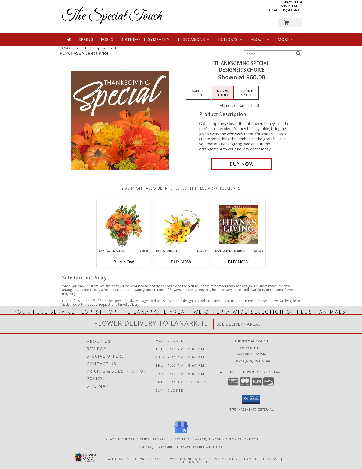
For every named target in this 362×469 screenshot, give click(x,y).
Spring (86, 39)
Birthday (131, 39)
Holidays (230, 39)
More (286, 39)
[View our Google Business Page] (181, 433)
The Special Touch (112, 16)
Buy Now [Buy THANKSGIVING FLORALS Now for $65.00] (238, 262)
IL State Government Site (200, 447)
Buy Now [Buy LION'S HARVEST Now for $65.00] (181, 262)
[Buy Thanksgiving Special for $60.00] (241, 164)
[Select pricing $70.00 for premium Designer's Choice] (246, 93)
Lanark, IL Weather (156, 447)
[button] (290, 22)
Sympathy (161, 39)
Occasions (196, 39)
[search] (298, 53)
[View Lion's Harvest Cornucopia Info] (181, 224)
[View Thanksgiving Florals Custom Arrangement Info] (238, 224)
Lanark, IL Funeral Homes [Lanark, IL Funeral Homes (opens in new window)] (126, 439)
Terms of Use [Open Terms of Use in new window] (195, 462)
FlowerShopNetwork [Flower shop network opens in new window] (184, 459)
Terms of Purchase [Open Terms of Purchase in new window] (261, 459)
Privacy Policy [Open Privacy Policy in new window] (223, 459)
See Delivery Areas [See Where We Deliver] (239, 324)
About (260, 39)
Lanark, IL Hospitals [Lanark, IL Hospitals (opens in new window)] (171, 439)
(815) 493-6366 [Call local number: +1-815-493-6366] (290, 10)
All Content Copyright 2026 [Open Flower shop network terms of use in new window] (135, 459)
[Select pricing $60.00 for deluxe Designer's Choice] (222, 93)
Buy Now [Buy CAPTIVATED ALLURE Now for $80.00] (123, 262)
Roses (107, 39)
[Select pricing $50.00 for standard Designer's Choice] (198, 93)
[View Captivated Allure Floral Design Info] (124, 224)
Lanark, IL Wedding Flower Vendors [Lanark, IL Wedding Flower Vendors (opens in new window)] (225, 439)
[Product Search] (269, 54)
